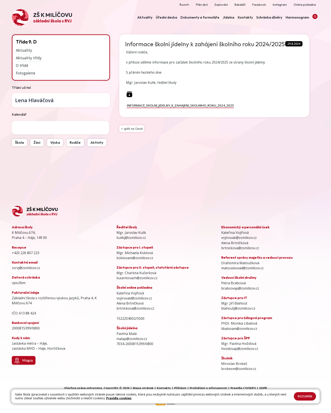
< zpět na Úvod (133, 129)
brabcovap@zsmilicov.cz (240, 288)
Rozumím (305, 396)
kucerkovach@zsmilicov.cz (137, 278)
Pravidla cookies (119, 398)
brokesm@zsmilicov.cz (238, 368)
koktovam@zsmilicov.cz (135, 258)
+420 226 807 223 (25, 253)
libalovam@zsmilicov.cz (239, 328)
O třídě (22, 65)
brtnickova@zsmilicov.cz (135, 308)
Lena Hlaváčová (34, 100)
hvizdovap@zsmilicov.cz (239, 348)
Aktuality (24, 50)
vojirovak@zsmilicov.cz (134, 298)
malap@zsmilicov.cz (132, 338)
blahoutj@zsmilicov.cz (238, 308)
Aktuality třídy (29, 57)
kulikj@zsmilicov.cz (131, 237)
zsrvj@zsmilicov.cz (26, 267)
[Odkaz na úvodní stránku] (42, 18)
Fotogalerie (25, 73)
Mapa (24, 360)
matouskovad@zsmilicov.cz (242, 268)
